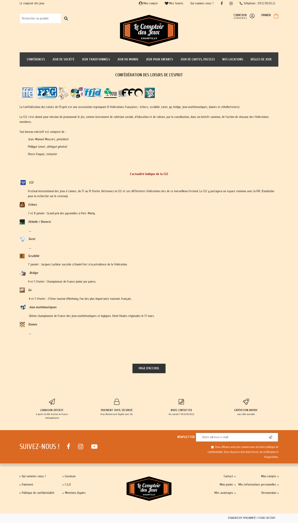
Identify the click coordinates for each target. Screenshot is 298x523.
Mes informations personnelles (257, 484)
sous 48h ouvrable (246, 407)
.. (23, 273)
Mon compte (148, 3)
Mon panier (226, 484)
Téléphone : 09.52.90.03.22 (257, 3)
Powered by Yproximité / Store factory (251, 518)
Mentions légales (75, 493)
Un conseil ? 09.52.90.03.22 (181, 407)
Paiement (27, 484)
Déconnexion (268, 493)
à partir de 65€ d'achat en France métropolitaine (52, 409)
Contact (228, 476)
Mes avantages (223, 493)
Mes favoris (174, 3)
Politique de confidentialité (38, 493)
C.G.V (68, 484)
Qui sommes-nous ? (202, 3)
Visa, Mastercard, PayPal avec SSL (117, 407)
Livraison (70, 476)
